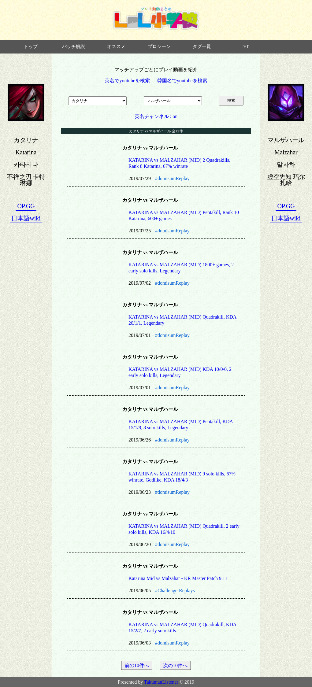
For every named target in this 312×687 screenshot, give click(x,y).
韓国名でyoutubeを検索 (182, 80)
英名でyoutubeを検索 (127, 80)
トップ (31, 46)
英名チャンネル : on (156, 116)
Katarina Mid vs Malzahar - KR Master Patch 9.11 (177, 578)
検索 (231, 100)
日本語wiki (26, 218)
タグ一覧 (202, 46)
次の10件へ (175, 665)
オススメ (116, 46)
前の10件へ (136, 665)
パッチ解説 (73, 46)
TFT (245, 46)
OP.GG (26, 206)
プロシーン (159, 46)
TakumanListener (161, 682)
